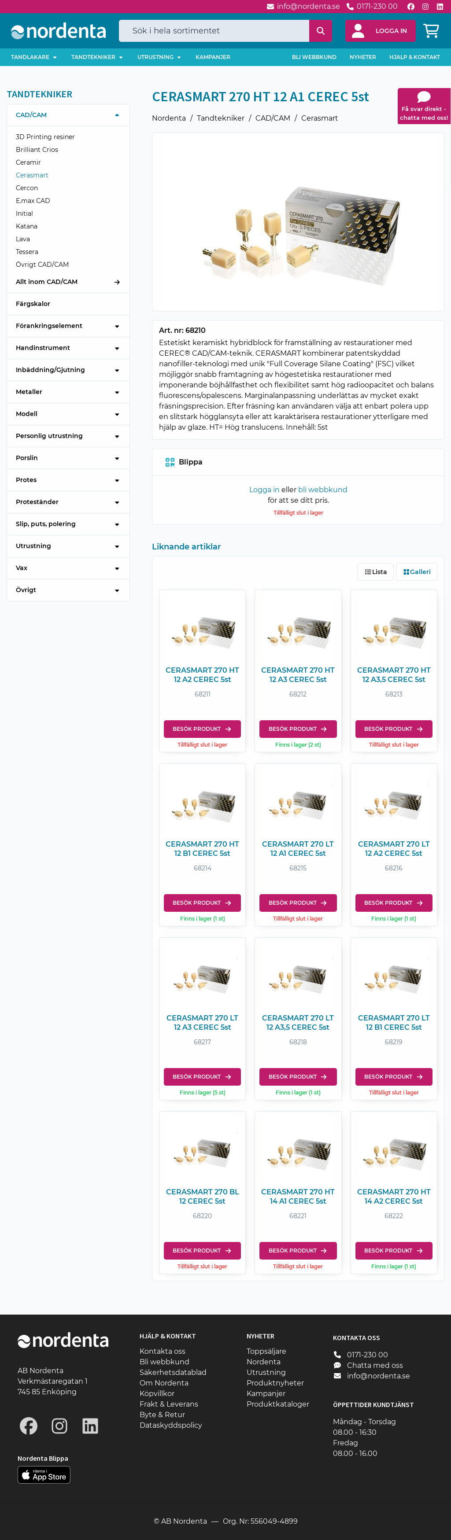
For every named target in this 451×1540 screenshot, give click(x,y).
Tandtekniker (220, 118)
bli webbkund (322, 490)
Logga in (264, 490)
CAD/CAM (272, 118)
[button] (380, 31)
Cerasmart (319, 118)
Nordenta (169, 118)
